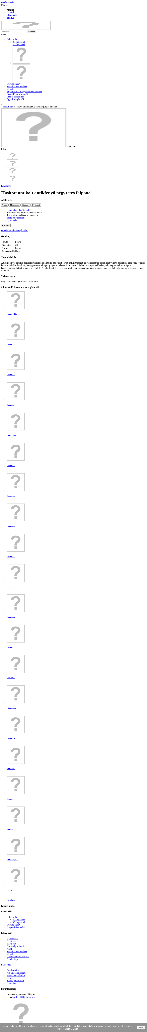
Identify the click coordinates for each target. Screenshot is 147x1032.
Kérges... (10, 799)
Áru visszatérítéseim (16, 973)
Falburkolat (12, 39)
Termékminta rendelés (17, 86)
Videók (10, 89)
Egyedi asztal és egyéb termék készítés (24, 91)
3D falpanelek (19, 44)
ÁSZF (9, 949)
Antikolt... (11, 769)
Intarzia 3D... (12, 738)
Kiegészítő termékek (16, 927)
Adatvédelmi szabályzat (18, 956)
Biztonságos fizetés (16, 946)
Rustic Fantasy (13, 84)
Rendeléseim (13, 970)
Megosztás (14, 205)
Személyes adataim (15, 980)
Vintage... (11, 890)
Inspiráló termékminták (17, 94)
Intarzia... (11, 374)
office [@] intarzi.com (24, 997)
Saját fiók (6, 964)
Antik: (4, 200)
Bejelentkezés (7, 2)
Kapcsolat (11, 944)
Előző (3, 149)
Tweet (4, 205)
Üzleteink (11, 941)
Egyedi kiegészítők (15, 99)
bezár (141, 1027)
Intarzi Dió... (12, 314)
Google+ (26, 205)
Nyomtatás (12, 220)
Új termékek (12, 938)
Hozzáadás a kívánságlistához (14, 230)
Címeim (10, 978)
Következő (6, 186)
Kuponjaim (12, 983)
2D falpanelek (19, 42)
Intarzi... (10, 344)
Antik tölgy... (12, 435)
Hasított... (11, 678)
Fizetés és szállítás (15, 96)
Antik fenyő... (12, 859)
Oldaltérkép (12, 959)
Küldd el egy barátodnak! (18, 210)
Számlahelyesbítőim (16, 975)
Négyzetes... (11, 708)
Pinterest (36, 205)
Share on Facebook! (16, 218)
